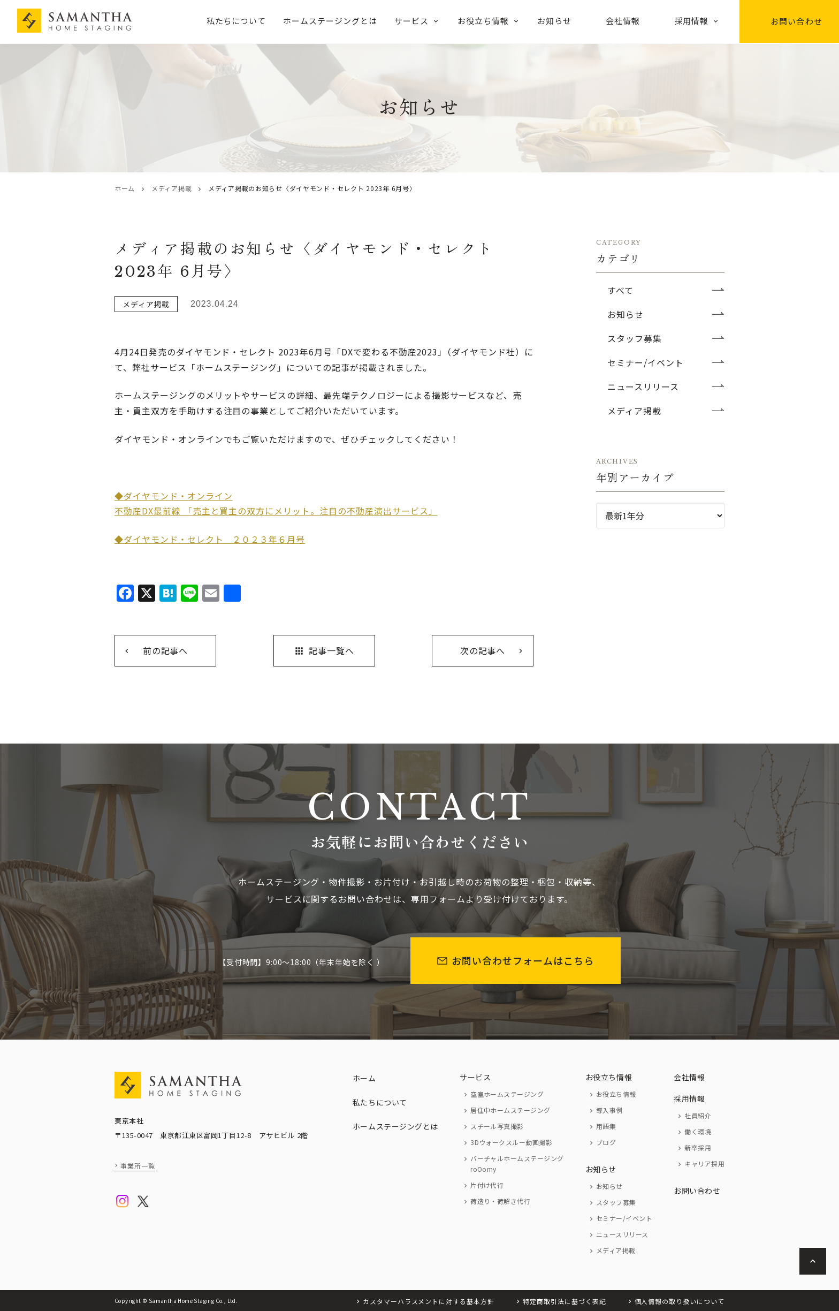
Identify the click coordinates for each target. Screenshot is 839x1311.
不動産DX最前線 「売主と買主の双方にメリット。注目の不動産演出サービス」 (276, 510)
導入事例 (609, 1110)
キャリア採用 (704, 1163)
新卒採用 (697, 1147)
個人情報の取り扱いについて (679, 1301)
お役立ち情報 (483, 20)
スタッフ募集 (634, 338)
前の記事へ (165, 650)
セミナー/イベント (645, 362)
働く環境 (697, 1131)
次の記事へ (483, 650)
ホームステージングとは (330, 20)
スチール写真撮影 (497, 1126)
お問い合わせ (789, 21)
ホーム (125, 188)
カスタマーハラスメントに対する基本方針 (428, 1301)
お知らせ (554, 20)
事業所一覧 (137, 1165)
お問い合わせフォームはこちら (515, 960)
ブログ (606, 1142)
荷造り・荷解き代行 (500, 1201)
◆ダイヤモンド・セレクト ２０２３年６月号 (210, 539)
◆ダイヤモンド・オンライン (173, 495)
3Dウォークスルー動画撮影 (511, 1142)
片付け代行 (487, 1184)
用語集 (606, 1126)
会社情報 (623, 20)
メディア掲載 (171, 188)
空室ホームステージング (507, 1093)
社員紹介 (697, 1115)
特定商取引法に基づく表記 (564, 1301)
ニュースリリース (643, 386)
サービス (411, 20)
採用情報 (691, 20)
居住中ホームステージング (510, 1110)
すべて (620, 290)
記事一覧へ (324, 650)
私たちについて (236, 20)
